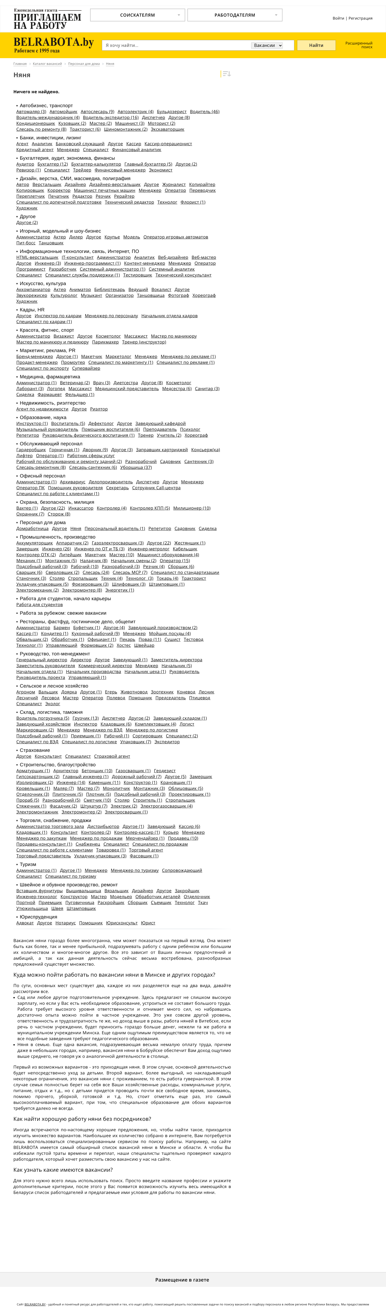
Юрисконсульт (122, 923)
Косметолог (108, 336)
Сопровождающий (182, 870)
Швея (57, 908)
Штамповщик (81, 908)
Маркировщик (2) (35, 730)
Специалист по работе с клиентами (54, 850)
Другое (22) (53, 508)
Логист (187, 724)
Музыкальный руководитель (47, 429)
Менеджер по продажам (96, 838)
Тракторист (194, 578)
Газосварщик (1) (133, 771)
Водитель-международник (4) (48, 117)
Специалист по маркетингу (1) (120, 362)
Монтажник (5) (61, 560)
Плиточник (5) (68, 794)
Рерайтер (124, 196)
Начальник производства (93, 671)
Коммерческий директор (105, 666)
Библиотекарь (109, 289)
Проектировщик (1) (189, 794)
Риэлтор (99, 409)
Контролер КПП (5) (150, 508)
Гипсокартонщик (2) (38, 776)
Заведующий (161, 826)
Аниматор (80, 289)
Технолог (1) (29, 645)
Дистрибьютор (103, 826)
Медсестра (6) (177, 388)
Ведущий (138, 289)
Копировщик (30, 190)
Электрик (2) (124, 806)
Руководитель (184, 671)
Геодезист (165, 771)
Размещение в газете (182, 1280)
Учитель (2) (169, 435)
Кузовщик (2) (72, 123)
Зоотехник (162, 692)
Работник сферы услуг (91, 455)
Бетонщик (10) (97, 771)
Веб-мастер (204, 257)
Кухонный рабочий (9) (96, 633)
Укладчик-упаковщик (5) (42, 584)
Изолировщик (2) (34, 782)
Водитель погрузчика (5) (42, 718)
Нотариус (65, 923)
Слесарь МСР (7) (130, 572)
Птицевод (199, 698)
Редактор (82, 196)
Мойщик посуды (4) (170, 633)
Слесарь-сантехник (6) (93, 467)
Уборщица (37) (136, 467)
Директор (80, 660)
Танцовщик (51, 243)
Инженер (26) (56, 549)
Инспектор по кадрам (58, 316)
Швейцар (144, 645)
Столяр (57, 578)
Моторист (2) (161, 123)
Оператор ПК (30, 488)
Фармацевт (50, 394)
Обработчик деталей (157, 896)
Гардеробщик (31, 450)
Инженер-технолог (36, 896)
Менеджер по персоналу (111, 316)
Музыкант (91, 295)
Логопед (56, 388)
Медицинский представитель (127, 388)
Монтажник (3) (149, 788)
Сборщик (138, 902)
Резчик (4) (154, 566)
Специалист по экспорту (42, 368)
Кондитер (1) (54, 633)
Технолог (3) (139, 578)
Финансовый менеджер (120, 170)
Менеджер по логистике (152, 730)
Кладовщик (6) (116, 724)
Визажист (64, 336)
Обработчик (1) (67, 639)
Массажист (135, 336)
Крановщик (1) (176, 782)
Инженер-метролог (148, 549)
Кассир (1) (27, 633)
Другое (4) (114, 627)
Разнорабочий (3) (121, 566)
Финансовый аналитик (136, 149)
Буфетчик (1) (86, 627)
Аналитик (42, 144)
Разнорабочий (141, 461)
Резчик (103, 196)
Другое (115, 144)
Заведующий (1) (130, 660)
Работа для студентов (39, 604)
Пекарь (127, 639)
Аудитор (25, 164)
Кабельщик (185, 549)
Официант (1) (101, 639)
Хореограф (204, 295)
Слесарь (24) (96, 572)
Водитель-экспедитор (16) (111, 117)
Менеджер (68, 149)
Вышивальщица (83, 891)
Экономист (161, 170)
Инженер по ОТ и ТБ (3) (99, 549)
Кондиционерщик (35, 123)
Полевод (116, 698)
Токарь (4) (168, 578)
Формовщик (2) (97, 645)
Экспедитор (167, 742)
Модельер (121, 896)
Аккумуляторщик (34, 543)
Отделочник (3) (32, 794)
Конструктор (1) (140, 782)
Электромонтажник (37, 812)
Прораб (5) (27, 800)
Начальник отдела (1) (39, 671)
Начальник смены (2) (134, 560)
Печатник (58, 196)
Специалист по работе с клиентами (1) (57, 493)
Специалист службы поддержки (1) (82, 275)
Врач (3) (101, 383)
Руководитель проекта (40, 677)
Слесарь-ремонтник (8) (41, 467)
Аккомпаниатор (33, 289)
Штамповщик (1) (167, 584)
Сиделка (25, 394)
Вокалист (161, 289)
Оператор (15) (175, 560)
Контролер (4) (112, 508)
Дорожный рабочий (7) (137, 776)
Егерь (111, 692)
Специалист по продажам (160, 844)
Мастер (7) (88, 788)
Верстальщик (46, 184)
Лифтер (24, 455)
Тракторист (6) (85, 129)
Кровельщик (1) (33, 788)
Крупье (112, 237)
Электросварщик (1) (126, 812)
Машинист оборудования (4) (168, 555)
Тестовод (193, 639)
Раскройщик (111, 902)
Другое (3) (122, 450)
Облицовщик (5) (185, 788)
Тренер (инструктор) (144, 342)
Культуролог (64, 295)
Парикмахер (105, 342)
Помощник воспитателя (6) (111, 429)
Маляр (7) (63, 788)
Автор (22, 184)
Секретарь (117, 488)
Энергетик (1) (119, 590)
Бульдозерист (172, 111)
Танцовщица (151, 295)
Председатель (170, 698)
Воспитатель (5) (68, 423)
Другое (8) (179, 117)
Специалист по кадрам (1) (44, 321)
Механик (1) (29, 560)
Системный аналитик (172, 269)
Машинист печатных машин (104, 190)
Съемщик (161, 902)
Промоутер (73, 362)
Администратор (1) (36, 383)
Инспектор (85, 724)
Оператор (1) (50, 455)
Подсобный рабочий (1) (42, 736)
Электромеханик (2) (37, 590)
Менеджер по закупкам (41, 838)
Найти (316, 45)
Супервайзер (86, 368)
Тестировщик (137, 275)
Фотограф (178, 295)
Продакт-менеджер (37, 362)
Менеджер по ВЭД (103, 730)
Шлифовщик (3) (129, 584)
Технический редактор (129, 202)
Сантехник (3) (199, 461)
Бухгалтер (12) (53, 164)
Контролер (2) (96, 832)
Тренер (146, 435)
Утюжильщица (32, 908)
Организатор (120, 295)
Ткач (203, 902)
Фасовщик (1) (144, 856)
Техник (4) (112, 578)
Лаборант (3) (30, 388)
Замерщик (27, 549)
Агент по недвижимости (42, 409)
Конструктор (74, 896)
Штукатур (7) (93, 806)
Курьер (171, 832)
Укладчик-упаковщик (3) (100, 856)
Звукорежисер (31, 295)
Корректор (58, 190)
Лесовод (50, 698)
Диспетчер (153, 117)
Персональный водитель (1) (115, 528)
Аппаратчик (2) (72, 543)
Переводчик (202, 190)
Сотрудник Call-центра (156, 488)
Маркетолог (118, 356)
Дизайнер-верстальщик (114, 184)
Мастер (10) (121, 555)
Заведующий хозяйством (43, 724)
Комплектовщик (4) (155, 724)
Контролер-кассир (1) (137, 832)
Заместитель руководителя (45, 666)
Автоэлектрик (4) (136, 111)
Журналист (174, 184)
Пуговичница (79, 902)
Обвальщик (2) (32, 639)
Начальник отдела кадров (169, 316)
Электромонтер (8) (82, 590)
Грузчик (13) (86, 718)
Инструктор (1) (32, 423)
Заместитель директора (176, 660)
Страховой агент (112, 756)
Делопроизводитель (111, 482)
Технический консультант (183, 275)
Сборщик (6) (181, 566)
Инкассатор (81, 508)
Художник (27, 208)
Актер (60, 237)
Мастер (71, 698)
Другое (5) (175, 776)
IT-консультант (78, 257)
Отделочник (197, 896)
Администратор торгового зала (50, 826)
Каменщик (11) (104, 782)
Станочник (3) (31, 578)
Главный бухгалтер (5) (148, 164)
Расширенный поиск (359, 45)
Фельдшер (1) (79, 394)
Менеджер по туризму (135, 870)
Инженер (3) (48, 263)
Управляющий (61, 645)
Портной (25, 902)
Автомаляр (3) (31, 111)
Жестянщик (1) (189, 543)
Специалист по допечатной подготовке (59, 202)
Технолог (167, 202)
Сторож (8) (59, 514)
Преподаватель (160, 429)
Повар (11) (150, 639)
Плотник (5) (98, 794)
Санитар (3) (207, 388)
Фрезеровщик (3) (90, 584)
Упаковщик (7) (135, 742)
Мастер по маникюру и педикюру (52, 342)
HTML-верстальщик (37, 257)
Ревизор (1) (28, 170)
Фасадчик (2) (63, 806)
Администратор (33, 237)
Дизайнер (75, 184)
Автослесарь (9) (97, 111)
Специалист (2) (182, 736)
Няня (75, 528)
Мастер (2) (101, 123)
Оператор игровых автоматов (175, 237)
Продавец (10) (183, 838)
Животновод (134, 692)
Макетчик (91, 356)
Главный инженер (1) (86, 776)
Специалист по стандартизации (185, 572)
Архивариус (73, 482)
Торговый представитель (43, 856)
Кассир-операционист (168, 144)
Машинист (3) (129, 123)
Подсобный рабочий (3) (42, 566)
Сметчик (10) (97, 800)
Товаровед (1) (111, 850)
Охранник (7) (30, 514)
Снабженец (88, 844)
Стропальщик (83, 578)
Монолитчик (116, 788)
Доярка (69, 692)
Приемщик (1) (86, 736)
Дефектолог (101, 423)
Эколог (52, 704)
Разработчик (62, 269)
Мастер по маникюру (174, 336)
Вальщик (48, 692)
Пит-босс (25, 243)
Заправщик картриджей (162, 450)
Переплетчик (30, 196)
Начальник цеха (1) (145, 671)
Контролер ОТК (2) (36, 555)
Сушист (173, 639)
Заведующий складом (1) (180, 718)
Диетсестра (126, 383)
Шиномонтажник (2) (126, 129)
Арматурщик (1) (33, 771)
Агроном (25, 692)
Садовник (170, 461)
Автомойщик (63, 111)
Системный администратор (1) (113, 269)
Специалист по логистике (89, 742)
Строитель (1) (147, 800)
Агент (22, 144)
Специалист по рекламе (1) (186, 362)
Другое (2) (186, 164)
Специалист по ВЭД (37, 742)
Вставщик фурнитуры (39, 891)
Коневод (186, 692)
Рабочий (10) (84, 566)
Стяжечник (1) (31, 806)
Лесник (206, 692)
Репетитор (27, 435)
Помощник (140, 698)
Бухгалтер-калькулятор (96, 164)
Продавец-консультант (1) (44, 844)
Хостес (124, 645)
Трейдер (82, 170)
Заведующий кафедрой (160, 423)
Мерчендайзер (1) (145, 838)
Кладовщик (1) (31, 832)
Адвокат (25, 923)
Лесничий (27, 698)
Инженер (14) (71, 782)
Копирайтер (202, 184)
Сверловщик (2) (62, 572)
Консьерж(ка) (205, 450)
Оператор (175, 190)
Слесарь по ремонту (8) (41, 129)
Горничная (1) (64, 450)
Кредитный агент (35, 149)
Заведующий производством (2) (163, 627)
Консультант (48, 756)
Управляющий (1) (87, 677)
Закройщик (187, 891)
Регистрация (360, 18)
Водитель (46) (205, 111)
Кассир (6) (189, 826)
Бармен (62, 627)
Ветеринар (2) (75, 383)
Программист (31, 269)
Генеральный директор (41, 660)
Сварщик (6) (29, 572)
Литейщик (70, 555)
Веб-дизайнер (173, 257)
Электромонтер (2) (82, 812)
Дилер (76, 237)
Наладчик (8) (93, 560)
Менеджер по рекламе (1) (188, 356)
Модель (131, 237)
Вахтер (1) (27, 508)
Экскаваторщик (167, 129)
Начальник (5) (177, 666)
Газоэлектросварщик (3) (118, 543)
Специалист (96, 149)
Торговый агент (146, 850)
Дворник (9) (95, 450)
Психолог (190, 429)
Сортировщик (148, 736)
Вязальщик (117, 891)
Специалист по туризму (70, 876)
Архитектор (65, 771)
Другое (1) (67, 356)
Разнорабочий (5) (61, 800)
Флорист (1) (193, 202)
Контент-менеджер (144, 263)
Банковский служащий (80, 144)
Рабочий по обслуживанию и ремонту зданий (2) (69, 461)
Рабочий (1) (116, 736)
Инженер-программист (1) (92, 263)
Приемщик (50, 902)
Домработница (32, 528)
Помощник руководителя (75, 488)
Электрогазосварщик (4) (166, 806)
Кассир (133, 144)
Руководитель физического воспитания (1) (88, 435)
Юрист (148, 923)
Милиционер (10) (192, 508)
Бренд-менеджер (34, 356)
